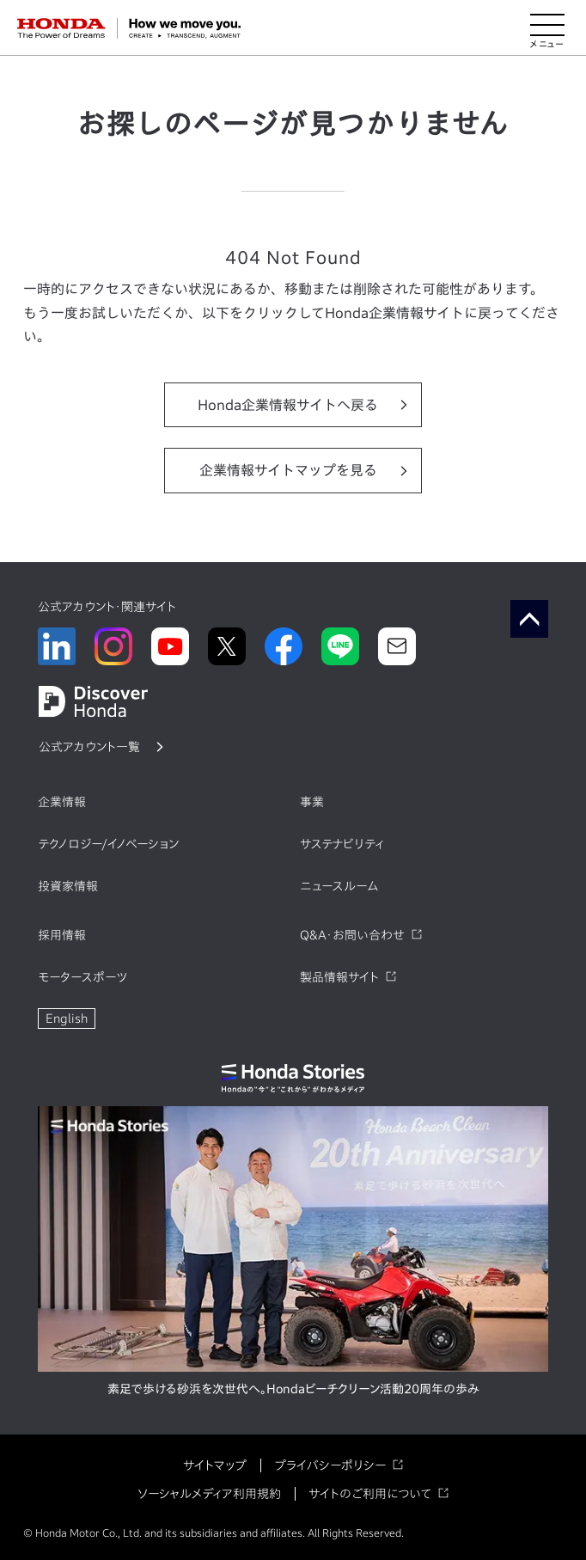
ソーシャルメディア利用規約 (209, 1494)
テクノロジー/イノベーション (108, 844)
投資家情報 (68, 886)
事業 (312, 802)
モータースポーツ (82, 977)
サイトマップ (215, 1465)
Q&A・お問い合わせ (352, 935)
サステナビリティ (342, 844)
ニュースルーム (339, 886)
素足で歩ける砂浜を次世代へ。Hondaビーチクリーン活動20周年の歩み (293, 1389)
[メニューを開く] (547, 28)
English (67, 1018)
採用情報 (62, 935)
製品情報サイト (339, 977)
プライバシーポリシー (330, 1465)
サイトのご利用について (369, 1494)
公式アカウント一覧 (89, 747)
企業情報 (62, 802)
